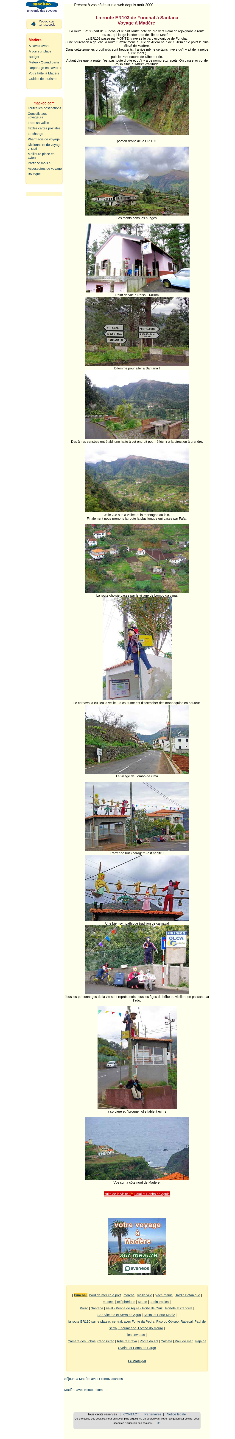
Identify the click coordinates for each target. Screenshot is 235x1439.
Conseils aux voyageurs (37, 115)
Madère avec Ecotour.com (83, 1390)
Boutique (34, 174)
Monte (142, 1302)
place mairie (164, 1295)
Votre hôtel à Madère (44, 73)
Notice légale (176, 1414)
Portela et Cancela (178, 1308)
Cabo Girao (105, 1341)
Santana (97, 1308)
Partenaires (152, 1414)
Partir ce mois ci (39, 163)
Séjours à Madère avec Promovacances (93, 1379)
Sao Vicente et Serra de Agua (119, 1315)
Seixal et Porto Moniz (159, 1315)
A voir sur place (40, 51)
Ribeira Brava (127, 1341)
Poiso (84, 1308)
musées (108, 1302)
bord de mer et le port (105, 1295)
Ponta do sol (149, 1341)
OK (159, 1423)
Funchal (80, 1295)
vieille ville (144, 1295)
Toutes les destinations (44, 108)
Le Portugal (137, 1361)
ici (140, 1418)
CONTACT (131, 1414)
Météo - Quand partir (44, 62)
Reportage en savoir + (45, 68)
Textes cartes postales (44, 128)
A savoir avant (39, 46)
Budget (34, 57)
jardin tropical (160, 1302)
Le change (35, 134)
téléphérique (125, 1302)
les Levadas (136, 1335)
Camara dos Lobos (82, 1341)
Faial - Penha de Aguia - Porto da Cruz (134, 1308)
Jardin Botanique (187, 1295)
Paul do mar (183, 1341)
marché (128, 1295)
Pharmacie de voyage (44, 139)
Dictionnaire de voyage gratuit (44, 146)
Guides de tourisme (43, 79)
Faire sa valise (38, 123)
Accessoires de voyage (45, 168)
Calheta (166, 1341)
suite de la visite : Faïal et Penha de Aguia (137, 1194)
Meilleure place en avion (41, 155)
